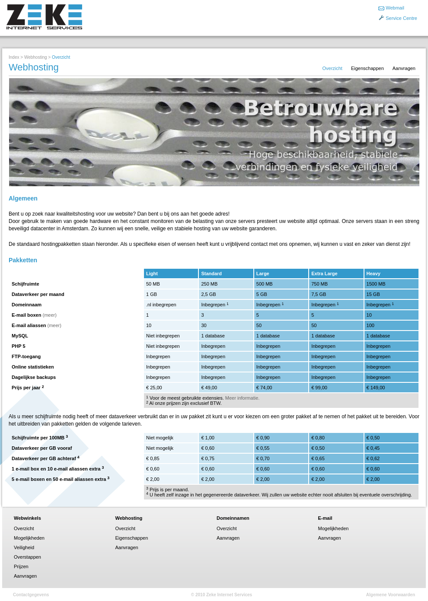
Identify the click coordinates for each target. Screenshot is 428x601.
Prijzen (21, 566)
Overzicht (332, 68)
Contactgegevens (31, 594)
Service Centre (401, 18)
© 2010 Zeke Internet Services (221, 594)
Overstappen (27, 557)
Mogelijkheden (29, 538)
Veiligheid (24, 547)
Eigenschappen (367, 68)
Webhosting (35, 57)
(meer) (50, 315)
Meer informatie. (242, 398)
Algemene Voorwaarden (390, 594)
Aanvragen (404, 68)
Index (14, 57)
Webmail (395, 7)
